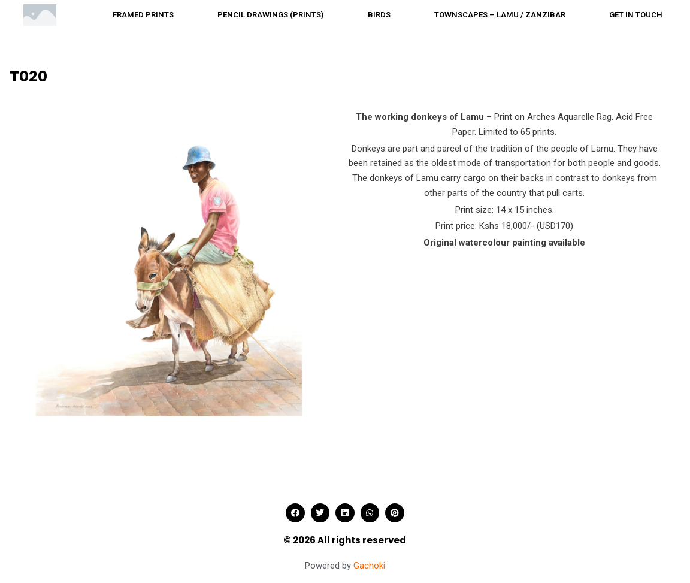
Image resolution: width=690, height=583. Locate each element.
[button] (295, 512)
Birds (379, 14)
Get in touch (635, 14)
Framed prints (143, 14)
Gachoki (369, 565)
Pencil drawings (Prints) (270, 14)
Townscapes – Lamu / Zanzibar (499, 14)
